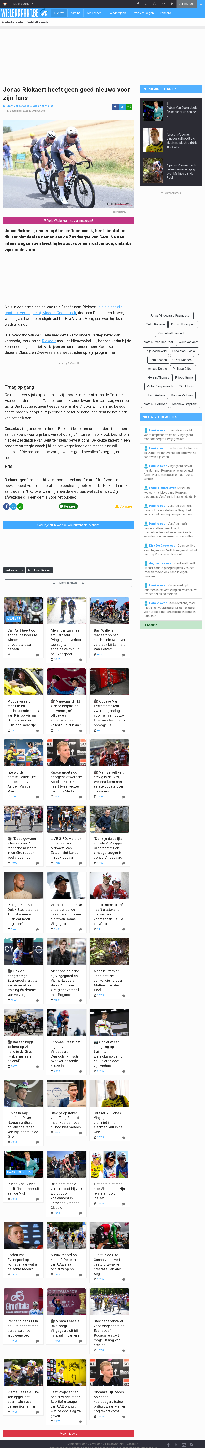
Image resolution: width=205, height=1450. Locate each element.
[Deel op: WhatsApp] (129, 107)
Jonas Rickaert (42, 570)
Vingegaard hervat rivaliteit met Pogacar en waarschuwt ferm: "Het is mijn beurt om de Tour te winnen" (168, 472)
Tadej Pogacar (155, 324)
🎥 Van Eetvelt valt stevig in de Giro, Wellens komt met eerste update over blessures (109, 781)
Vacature (132, 1433)
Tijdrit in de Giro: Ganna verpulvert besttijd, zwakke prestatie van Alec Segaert (108, 1264)
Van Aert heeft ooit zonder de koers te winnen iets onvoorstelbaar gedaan (22, 639)
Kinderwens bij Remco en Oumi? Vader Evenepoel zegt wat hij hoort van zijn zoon (171, 452)
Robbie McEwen (182, 395)
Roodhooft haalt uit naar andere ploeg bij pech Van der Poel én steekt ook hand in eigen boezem (169, 569)
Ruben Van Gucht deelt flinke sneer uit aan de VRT (23, 1188)
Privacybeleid (114, 1433)
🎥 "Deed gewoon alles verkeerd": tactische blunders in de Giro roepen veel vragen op (22, 848)
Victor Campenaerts (160, 386)
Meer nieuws (68, 583)
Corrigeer (124, 506)
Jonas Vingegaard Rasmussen (170, 315)
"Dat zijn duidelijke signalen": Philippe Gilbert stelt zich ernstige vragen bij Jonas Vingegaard (108, 848)
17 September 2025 (17, 110)
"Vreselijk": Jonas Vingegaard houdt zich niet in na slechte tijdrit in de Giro (108, 1122)
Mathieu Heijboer (155, 404)
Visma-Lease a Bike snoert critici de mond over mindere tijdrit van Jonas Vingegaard (66, 914)
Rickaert (49, 341)
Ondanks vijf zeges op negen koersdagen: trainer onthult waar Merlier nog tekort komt (109, 1401)
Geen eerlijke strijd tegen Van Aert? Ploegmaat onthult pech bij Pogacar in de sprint (171, 549)
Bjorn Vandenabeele (19, 106)
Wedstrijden (118, 13)
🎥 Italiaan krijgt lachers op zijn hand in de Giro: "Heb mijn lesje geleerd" (20, 1051)
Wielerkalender (13, 22)
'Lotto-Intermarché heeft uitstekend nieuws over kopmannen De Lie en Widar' (108, 914)
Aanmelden (186, 4)
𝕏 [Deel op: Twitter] (122, 107)
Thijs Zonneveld (156, 351)
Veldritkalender (38, 22)
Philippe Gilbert (183, 369)
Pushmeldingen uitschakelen (138, 1438)
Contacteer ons (77, 1433)
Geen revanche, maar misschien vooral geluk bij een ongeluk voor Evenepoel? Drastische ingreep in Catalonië (170, 609)
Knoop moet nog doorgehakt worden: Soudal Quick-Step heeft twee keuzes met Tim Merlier (66, 781)
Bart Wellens (156, 395)
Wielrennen (93, 13)
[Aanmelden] (29, 570)
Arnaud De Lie (157, 369)
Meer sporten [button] (22, 4)
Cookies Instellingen (100, 1438)
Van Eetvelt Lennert (171, 333)
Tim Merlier (187, 386)
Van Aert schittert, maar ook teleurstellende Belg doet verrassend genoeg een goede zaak (168, 510)
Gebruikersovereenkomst (65, 1438)
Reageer (41, 110)
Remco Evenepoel (183, 324)
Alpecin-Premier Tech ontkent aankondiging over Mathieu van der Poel (108, 980)
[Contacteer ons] (184, 1434)
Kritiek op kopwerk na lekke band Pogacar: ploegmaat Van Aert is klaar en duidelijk (170, 492)
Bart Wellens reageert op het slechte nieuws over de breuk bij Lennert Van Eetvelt (109, 639)
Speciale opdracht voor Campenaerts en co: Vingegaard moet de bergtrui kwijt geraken (168, 434)
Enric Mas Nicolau (184, 351)
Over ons (96, 1433)
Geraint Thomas (158, 377)
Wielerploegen (144, 13)
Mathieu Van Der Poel (158, 342)
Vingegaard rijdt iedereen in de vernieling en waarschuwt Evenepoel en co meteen (170, 589)
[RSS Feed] (191, 1434)
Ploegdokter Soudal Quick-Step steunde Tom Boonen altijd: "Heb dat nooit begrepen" (23, 914)
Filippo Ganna (184, 377)
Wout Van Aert (188, 342)
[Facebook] (168, 1434)
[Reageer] (37, 655)
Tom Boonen (158, 360)
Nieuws (59, 13)
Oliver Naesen (182, 360)
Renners (165, 13)
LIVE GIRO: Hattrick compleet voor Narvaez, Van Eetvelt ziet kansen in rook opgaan (66, 848)
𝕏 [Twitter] (176, 1434)
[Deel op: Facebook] (115, 107)
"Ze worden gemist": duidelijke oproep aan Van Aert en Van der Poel (22, 781)
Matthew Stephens (185, 404)
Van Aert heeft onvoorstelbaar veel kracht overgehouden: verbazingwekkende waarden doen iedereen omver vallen (168, 529)
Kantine (75, 13)
